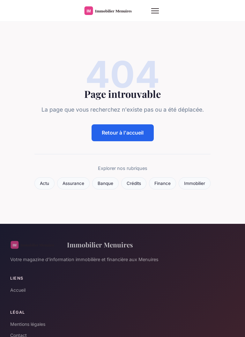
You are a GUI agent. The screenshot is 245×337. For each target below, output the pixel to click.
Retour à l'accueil (123, 132)
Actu (44, 183)
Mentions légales (27, 324)
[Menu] (155, 11)
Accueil (18, 290)
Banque (105, 183)
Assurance (73, 183)
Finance (162, 183)
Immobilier (194, 183)
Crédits (134, 183)
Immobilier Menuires (71, 245)
